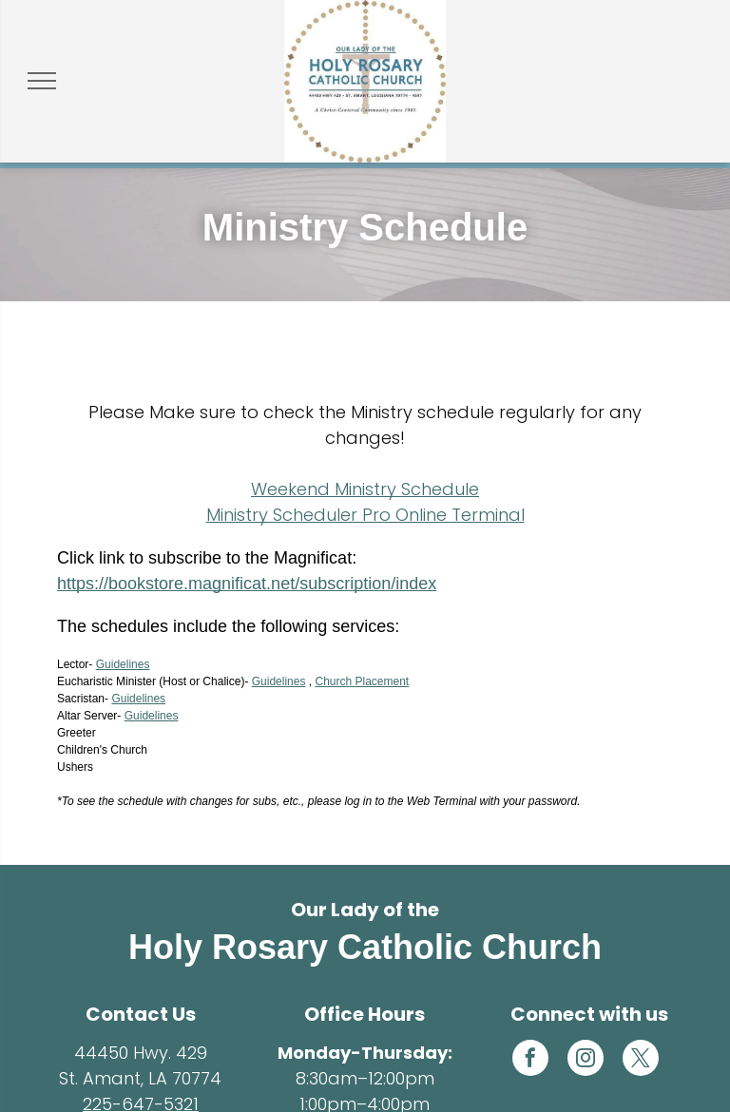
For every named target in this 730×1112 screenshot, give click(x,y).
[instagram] (585, 1060)
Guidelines (123, 664)
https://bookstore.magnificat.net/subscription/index (246, 583)
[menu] (42, 80)
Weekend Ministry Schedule (365, 489)
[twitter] (641, 1060)
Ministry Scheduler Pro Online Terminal (365, 515)
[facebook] (530, 1060)
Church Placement (362, 681)
